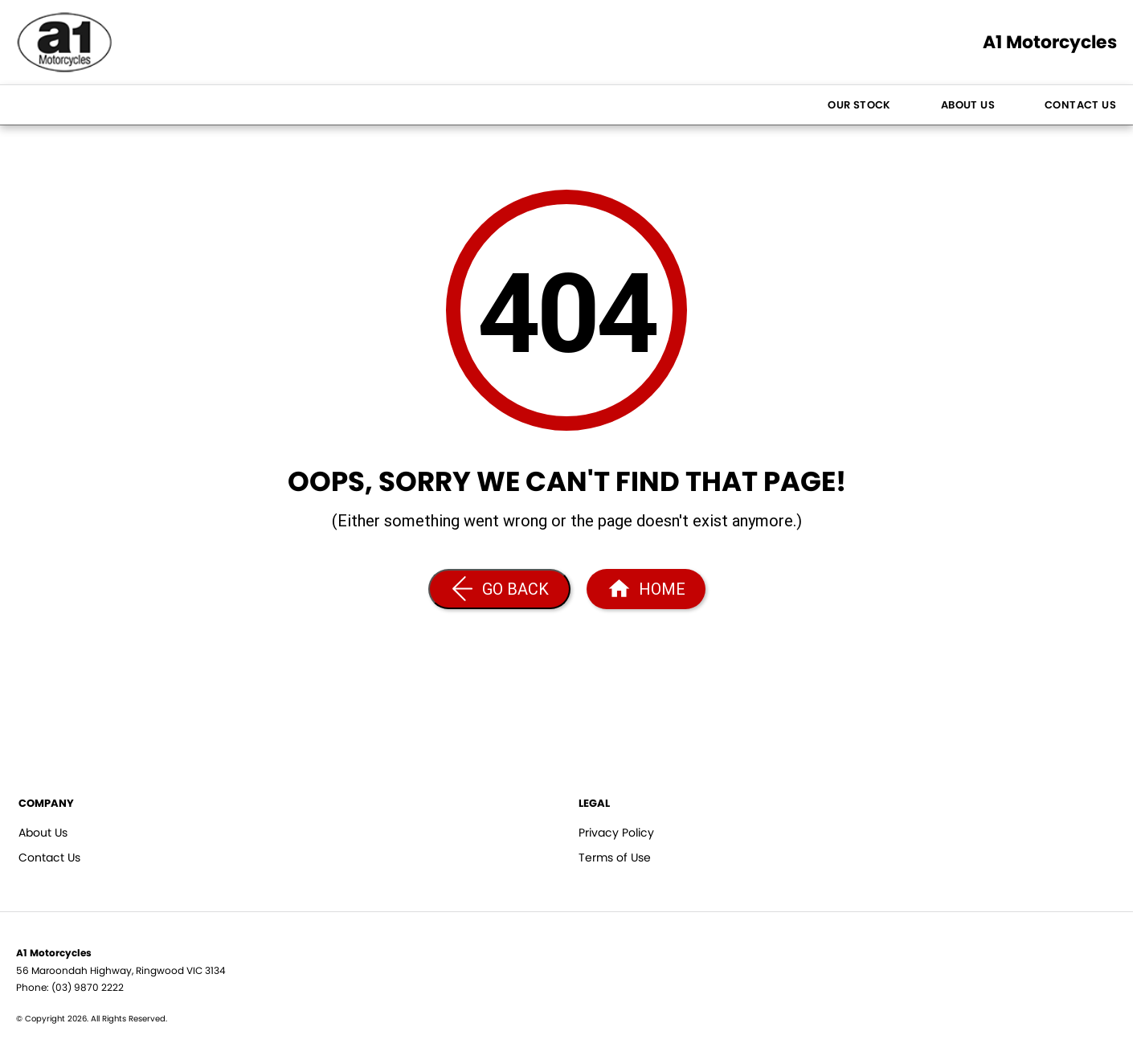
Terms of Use (615, 857)
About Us (968, 105)
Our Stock (859, 105)
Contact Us (1080, 105)
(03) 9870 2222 (87, 987)
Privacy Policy (616, 833)
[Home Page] (646, 589)
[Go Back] (499, 589)
